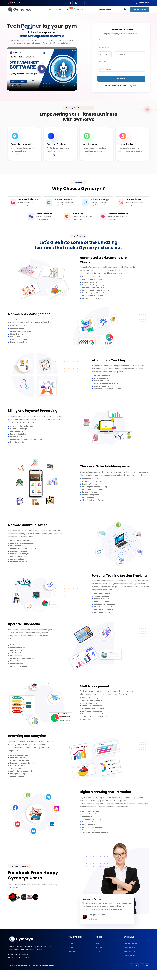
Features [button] (58, 9)
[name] (121, 39)
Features (71, 951)
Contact (99, 951)
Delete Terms (129, 955)
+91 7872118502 (21, 954)
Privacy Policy (129, 947)
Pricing (70, 947)
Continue (121, 79)
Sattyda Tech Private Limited (43, 965)
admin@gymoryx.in (21, 957)
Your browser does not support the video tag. (42, 69)
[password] (121, 61)
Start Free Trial (140, 9)
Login (123, 9)
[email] (121, 47)
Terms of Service (130, 943)
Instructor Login (106, 9)
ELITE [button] (68, 8)
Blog (97, 943)
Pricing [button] (49, 9)
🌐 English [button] (77, 9)
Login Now (133, 85)
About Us (99, 947)
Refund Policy (129, 951)
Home (70, 943)
